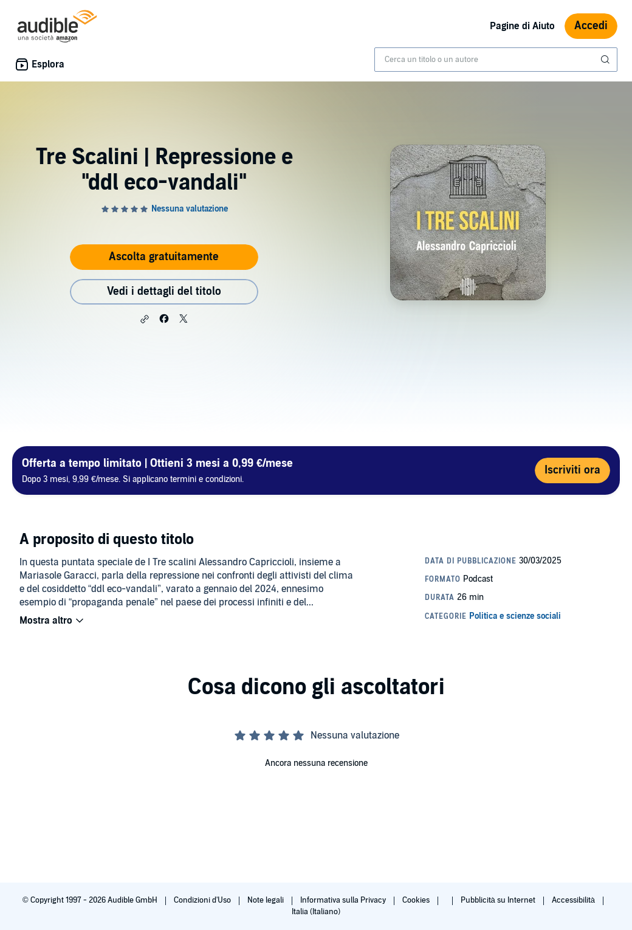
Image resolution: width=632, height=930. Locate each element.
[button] (144, 319)
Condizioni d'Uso (203, 900)
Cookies (416, 900)
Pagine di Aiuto (522, 26)
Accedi (591, 25)
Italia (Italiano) (316, 912)
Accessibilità (574, 900)
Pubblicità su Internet (499, 900)
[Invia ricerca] (606, 59)
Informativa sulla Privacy (344, 900)
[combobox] (495, 59)
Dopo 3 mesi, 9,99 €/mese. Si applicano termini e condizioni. (157, 470)
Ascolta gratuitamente (164, 256)
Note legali (266, 900)
